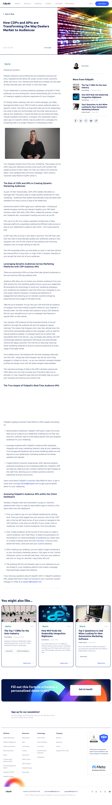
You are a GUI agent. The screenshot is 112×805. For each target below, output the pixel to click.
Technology (38, 3)
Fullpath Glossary (27, 768)
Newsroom (59, 742)
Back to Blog (9, 14)
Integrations (40, 757)
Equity (5, 755)
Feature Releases (42, 742)
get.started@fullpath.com (28, 483)
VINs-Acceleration (8, 750)
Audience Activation (9, 746)
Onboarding (25, 772)
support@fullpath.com (32, 582)
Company (48, 3)
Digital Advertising (8, 737)
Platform (17, 3)
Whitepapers (26, 737)
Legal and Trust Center (62, 750)
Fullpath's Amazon (8, 776)
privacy (20, 715)
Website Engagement (9, 742)
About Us (58, 737)
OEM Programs (69, 3)
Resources (27, 3)
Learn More (102, 3)
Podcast (24, 750)
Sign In (91, 3)
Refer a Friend (26, 759)
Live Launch (40, 746)
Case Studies (59, 3)
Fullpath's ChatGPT (8, 772)
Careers (58, 746)
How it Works (41, 737)
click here (40, 541)
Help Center (25, 755)
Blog (23, 742)
